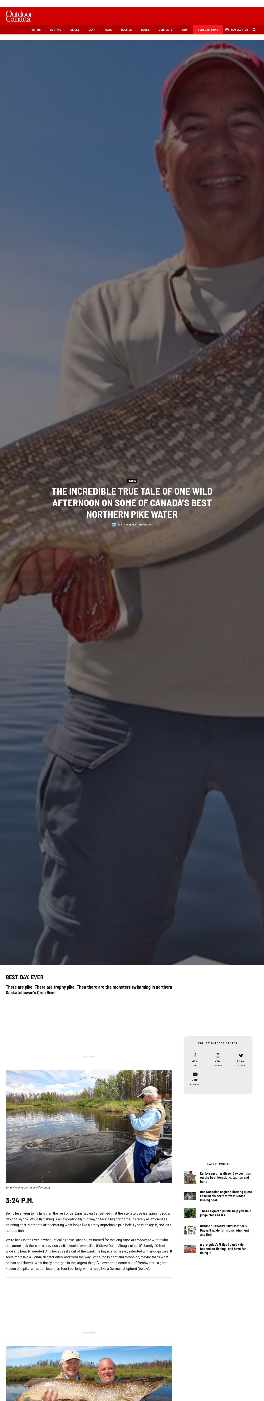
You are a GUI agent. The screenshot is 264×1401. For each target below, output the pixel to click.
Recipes (126, 29)
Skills (74, 29)
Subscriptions (208, 29)
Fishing (36, 29)
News (108, 29)
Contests (165, 29)
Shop (185, 29)
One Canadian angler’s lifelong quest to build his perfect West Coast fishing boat (226, 1197)
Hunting (55, 29)
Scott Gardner (126, 524)
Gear (92, 29)
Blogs (145, 29)
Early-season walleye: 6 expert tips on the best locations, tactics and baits (225, 1178)
